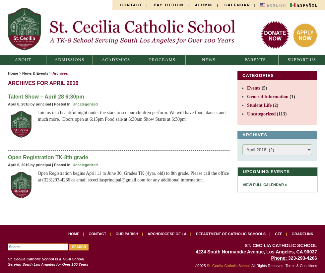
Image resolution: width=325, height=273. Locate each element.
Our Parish (127, 234)
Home (13, 73)
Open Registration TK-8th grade (48, 157)
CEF (278, 234)
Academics (116, 59)
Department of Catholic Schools (231, 234)
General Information (268, 96)
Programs (162, 59)
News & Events (35, 73)
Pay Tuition (169, 5)
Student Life (259, 105)
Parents (255, 59)
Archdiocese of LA (167, 234)
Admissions (69, 59)
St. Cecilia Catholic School (125, 29)
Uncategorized (85, 104)
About (23, 59)
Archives (60, 73)
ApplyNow (305, 35)
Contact (131, 5)
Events (253, 88)
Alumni (204, 5)
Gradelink (302, 234)
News (209, 59)
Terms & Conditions (301, 266)
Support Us (302, 59)
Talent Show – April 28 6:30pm (46, 97)
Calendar (237, 5)
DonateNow (275, 35)
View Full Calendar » (265, 185)
